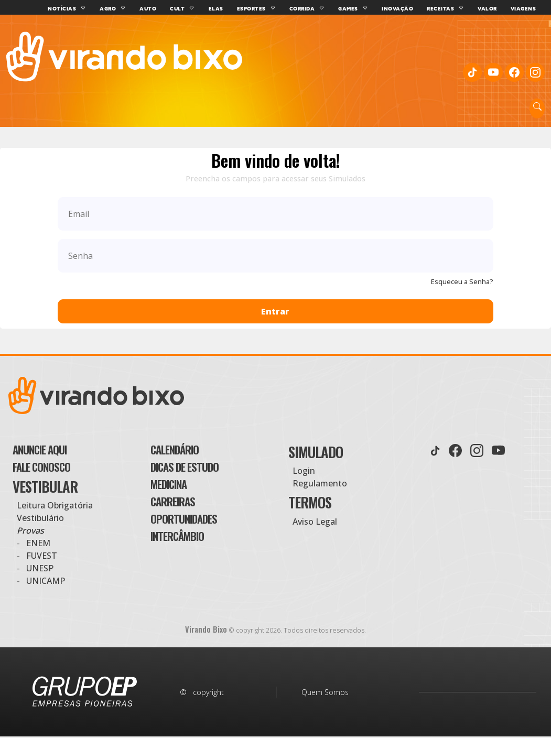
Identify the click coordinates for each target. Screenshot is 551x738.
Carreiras (180, 510)
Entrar (275, 306)
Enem (38, 546)
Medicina (176, 489)
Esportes (259, 8)
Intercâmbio (187, 553)
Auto (156, 8)
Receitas (448, 8)
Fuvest (41, 559)
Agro (116, 8)
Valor (495, 8)
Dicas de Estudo (196, 468)
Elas (224, 8)
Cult (185, 8)
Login (304, 466)
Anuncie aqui (50, 447)
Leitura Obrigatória (55, 508)
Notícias (70, 8)
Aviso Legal (315, 517)
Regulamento (320, 478)
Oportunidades (195, 532)
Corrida (310, 8)
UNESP (39, 571)
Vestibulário (40, 521)
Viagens (532, 8)
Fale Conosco (51, 468)
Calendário (184, 447)
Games (356, 8)
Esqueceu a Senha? (462, 276)
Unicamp (45, 584)
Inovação (406, 8)
